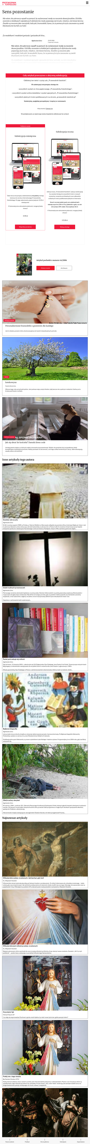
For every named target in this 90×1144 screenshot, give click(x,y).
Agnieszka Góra (37, 40)
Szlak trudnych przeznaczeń (14, 588)
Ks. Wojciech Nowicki (10, 881)
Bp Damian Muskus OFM (11, 1079)
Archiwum (64, 268)
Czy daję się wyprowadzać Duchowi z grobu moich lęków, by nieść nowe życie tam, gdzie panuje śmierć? (35, 1017)
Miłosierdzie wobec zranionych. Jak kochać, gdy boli (23, 878)
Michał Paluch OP (8, 1015)
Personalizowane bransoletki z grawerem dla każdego (29, 326)
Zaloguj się (49, 108)
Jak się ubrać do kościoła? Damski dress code (25, 442)
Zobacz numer (45, 268)
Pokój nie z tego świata (12, 1076)
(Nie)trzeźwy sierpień (11, 800)
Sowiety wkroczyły (10, 520)
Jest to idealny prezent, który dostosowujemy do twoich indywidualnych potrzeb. (31, 331)
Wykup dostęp (64, 227)
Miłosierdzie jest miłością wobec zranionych (20, 946)
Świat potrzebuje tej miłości (14, 659)
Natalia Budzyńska (10, 386)
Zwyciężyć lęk (8, 1012)
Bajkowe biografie (10, 729)
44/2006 (63, 260)
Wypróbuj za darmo (25, 227)
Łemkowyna (11, 382)
